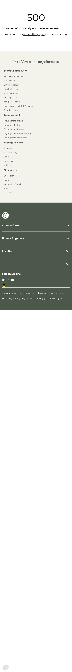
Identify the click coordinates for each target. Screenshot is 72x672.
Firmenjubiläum (11, 97)
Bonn (6, 157)
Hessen (7, 193)
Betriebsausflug (11, 85)
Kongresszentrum (12, 102)
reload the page (33, 34)
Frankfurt (8, 148)
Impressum (30, 293)
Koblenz (7, 165)
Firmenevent (11, 170)
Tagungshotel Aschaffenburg (17, 133)
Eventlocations (11, 110)
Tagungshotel (12, 115)
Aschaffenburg (10, 152)
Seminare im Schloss (13, 76)
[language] (4, 285)
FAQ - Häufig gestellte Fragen (46, 298)
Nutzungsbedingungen (15, 298)
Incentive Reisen (11, 93)
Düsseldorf (9, 161)
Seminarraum (10, 80)
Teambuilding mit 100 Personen (18, 106)
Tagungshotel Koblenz (14, 129)
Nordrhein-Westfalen (13, 184)
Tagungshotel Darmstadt (15, 138)
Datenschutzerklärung (50, 293)
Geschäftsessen (11, 89)
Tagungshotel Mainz (13, 121)
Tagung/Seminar (13, 142)
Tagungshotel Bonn (13, 125)
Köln (6, 188)
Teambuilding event (15, 71)
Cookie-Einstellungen (12, 293)
